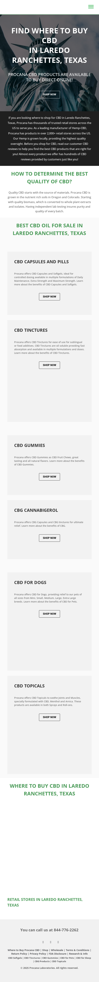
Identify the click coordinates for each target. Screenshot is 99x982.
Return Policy (19, 953)
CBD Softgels (15, 957)
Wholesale (57, 950)
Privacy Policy (38, 953)
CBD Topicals (59, 961)
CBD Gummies (50, 957)
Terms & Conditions (78, 950)
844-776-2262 (66, 929)
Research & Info (78, 953)
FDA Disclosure (57, 953)
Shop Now (49, 94)
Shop (45, 950)
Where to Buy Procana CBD (23, 950)
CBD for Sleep (83, 957)
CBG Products (42, 961)
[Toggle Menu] (91, 5)
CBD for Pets (67, 957)
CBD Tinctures (32, 957)
